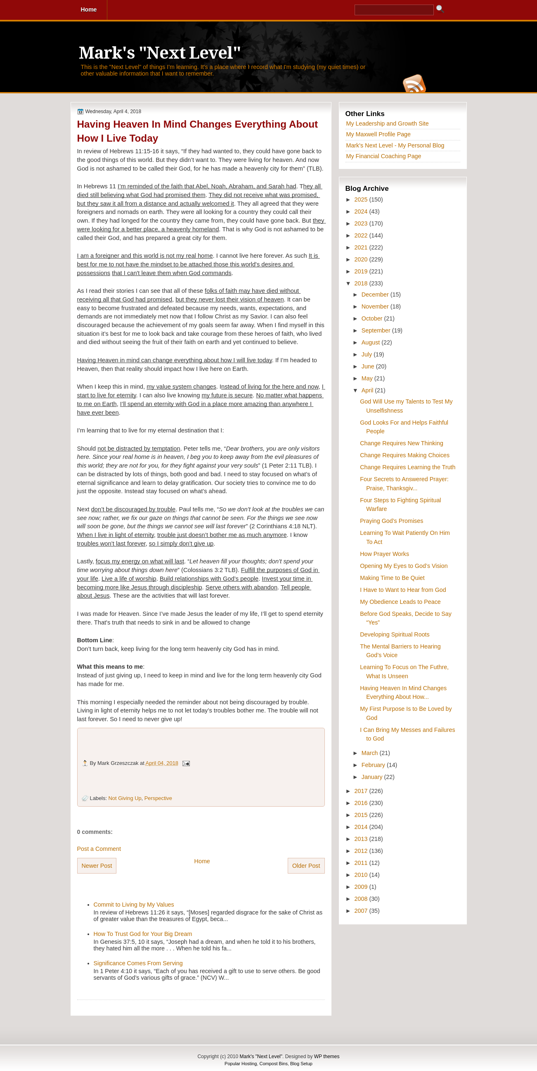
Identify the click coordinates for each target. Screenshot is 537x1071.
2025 (362, 199)
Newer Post (97, 865)
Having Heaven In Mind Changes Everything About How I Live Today (197, 131)
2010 (362, 875)
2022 (362, 235)
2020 (362, 259)
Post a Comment (99, 848)
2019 (362, 271)
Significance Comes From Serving (138, 963)
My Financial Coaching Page (383, 156)
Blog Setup (301, 1063)
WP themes (327, 1056)
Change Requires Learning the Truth (407, 467)
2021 (362, 247)
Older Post (306, 865)
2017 (362, 791)
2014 (362, 827)
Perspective (158, 798)
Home (202, 861)
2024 (362, 211)
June (369, 366)
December (376, 294)
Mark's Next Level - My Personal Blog (395, 145)
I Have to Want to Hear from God (403, 590)
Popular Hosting (241, 1063)
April (368, 390)
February (374, 765)
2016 (362, 803)
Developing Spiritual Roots (394, 634)
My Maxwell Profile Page (378, 134)
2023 (362, 223)
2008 (362, 898)
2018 (362, 283)
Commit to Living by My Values (134, 904)
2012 (362, 851)
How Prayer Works (384, 554)
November (376, 306)
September (377, 330)
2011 (362, 863)
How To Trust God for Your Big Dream (143, 934)
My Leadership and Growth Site (387, 123)
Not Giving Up (125, 798)
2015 (362, 815)
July (368, 354)
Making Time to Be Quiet (392, 578)
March (371, 753)
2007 (362, 910)
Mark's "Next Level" (160, 53)
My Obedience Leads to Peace (400, 601)
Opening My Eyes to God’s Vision (403, 566)
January (373, 777)
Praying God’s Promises (391, 521)
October (373, 318)
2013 (362, 839)
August (371, 342)
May (368, 378)
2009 (362, 886)
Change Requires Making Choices (404, 455)
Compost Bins (273, 1063)
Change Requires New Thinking (401, 443)
